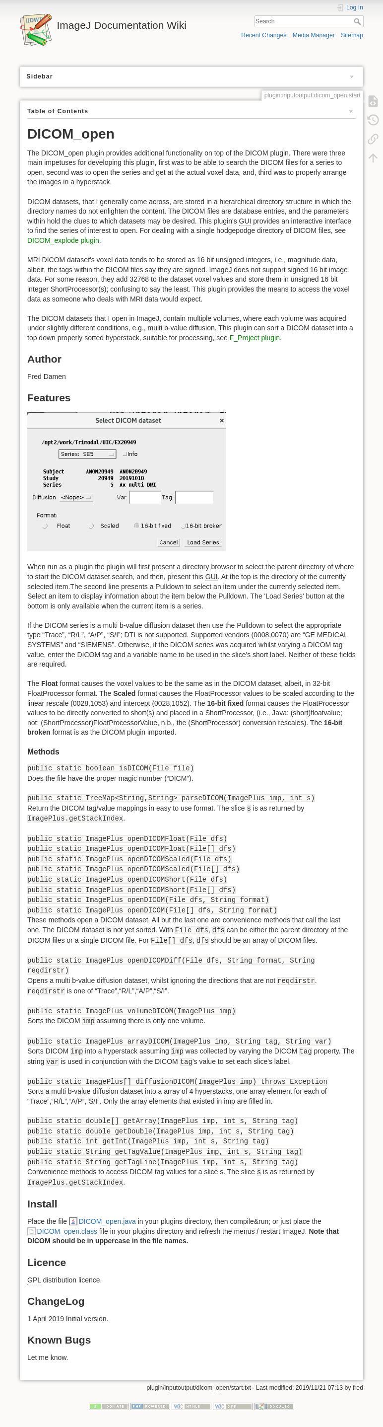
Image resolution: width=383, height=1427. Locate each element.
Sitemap (352, 35)
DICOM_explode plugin (63, 240)
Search (358, 21)
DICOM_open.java (107, 1221)
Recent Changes (263, 35)
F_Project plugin (255, 338)
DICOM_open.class (67, 1231)
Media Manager (314, 35)
